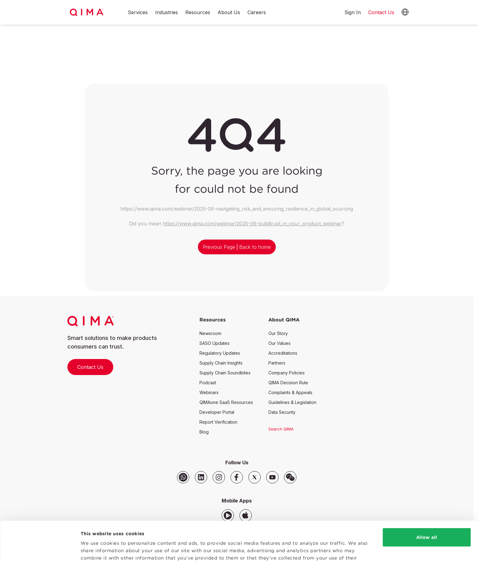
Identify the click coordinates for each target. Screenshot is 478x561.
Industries (166, 12)
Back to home (255, 247)
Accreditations (282, 353)
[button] (405, 12)
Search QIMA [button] (281, 428)
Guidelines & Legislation (292, 402)
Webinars (209, 392)
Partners (276, 362)
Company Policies (286, 372)
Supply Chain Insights (221, 362)
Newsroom (210, 333)
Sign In (352, 12)
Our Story (278, 333)
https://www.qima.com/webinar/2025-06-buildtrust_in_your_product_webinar (252, 223)
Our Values (279, 343)
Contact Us (90, 367)
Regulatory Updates (219, 353)
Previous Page (219, 247)
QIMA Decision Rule (288, 382)
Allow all (426, 504)
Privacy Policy (223, 532)
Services (138, 12)
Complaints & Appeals (290, 392)
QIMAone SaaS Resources (226, 402)
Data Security (281, 412)
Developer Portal (216, 412)
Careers (256, 12)
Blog (204, 431)
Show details (96, 549)
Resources (197, 12)
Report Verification (218, 422)
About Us (229, 12)
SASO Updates (214, 343)
